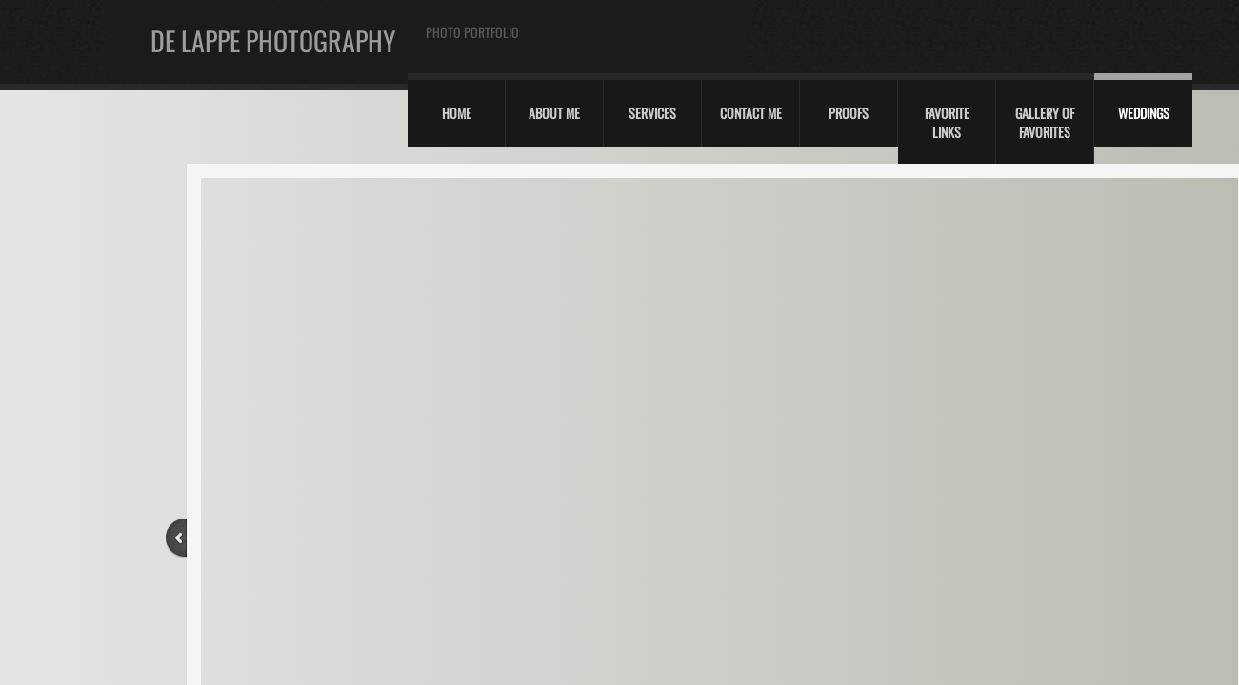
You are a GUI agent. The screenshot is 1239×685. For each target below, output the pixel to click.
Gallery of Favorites (1044, 122)
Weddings (1143, 113)
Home (456, 113)
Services (652, 113)
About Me (554, 113)
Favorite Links (947, 122)
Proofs (849, 113)
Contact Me (751, 113)
